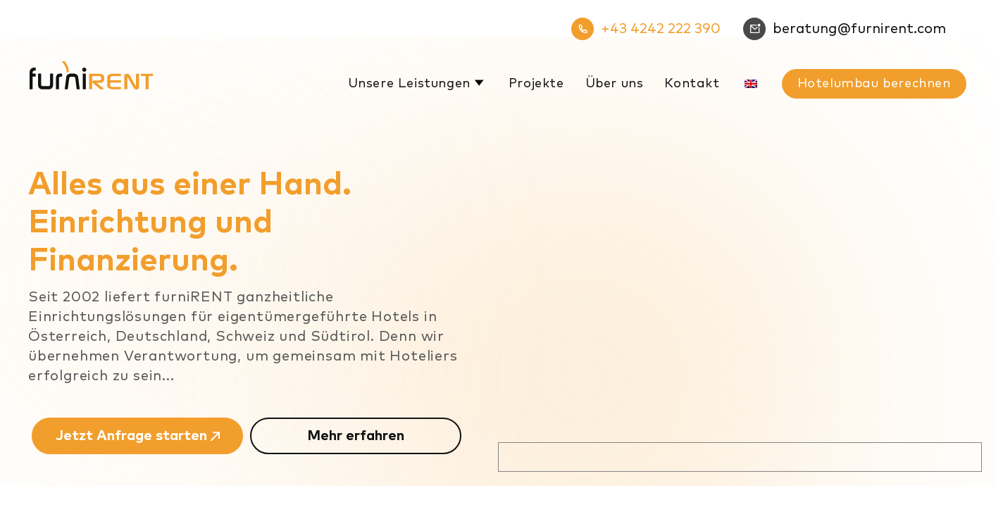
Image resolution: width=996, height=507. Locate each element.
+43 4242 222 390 (646, 29)
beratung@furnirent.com (844, 29)
